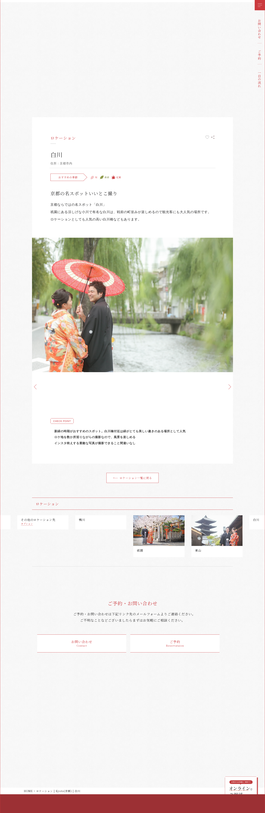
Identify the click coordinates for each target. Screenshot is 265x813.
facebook (8, 798)
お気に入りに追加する (207, 137)
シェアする (213, 137)
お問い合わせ (259, 29)
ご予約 (259, 55)
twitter (8, 791)
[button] (9, 537)
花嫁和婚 (8, 18)
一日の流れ (259, 79)
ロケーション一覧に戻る (136, 478)
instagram (8, 805)
